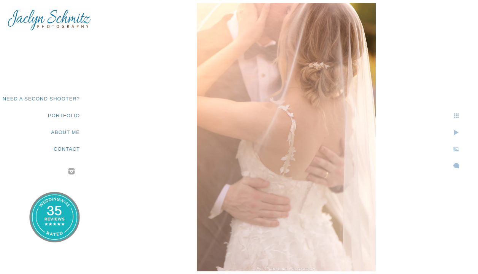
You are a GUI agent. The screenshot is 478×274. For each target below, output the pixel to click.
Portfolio (64, 115)
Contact (67, 149)
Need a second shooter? (41, 99)
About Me (65, 132)
